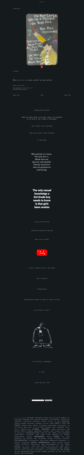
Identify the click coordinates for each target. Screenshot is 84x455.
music (31, 87)
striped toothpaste (22, 444)
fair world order (21, 427)
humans (31, 431)
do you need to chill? (42, 310)
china (45, 421)
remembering (54, 440)
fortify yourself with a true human (42, 268)
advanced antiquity (35, 418)
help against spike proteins (42, 126)
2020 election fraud (42, 222)
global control (42, 429)
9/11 (25, 418)
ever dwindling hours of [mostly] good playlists (42, 299)
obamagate (18, 438)
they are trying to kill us (46, 446)
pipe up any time (18, 85)
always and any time (42, 382)
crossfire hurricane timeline (42, 230)
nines (58, 437)
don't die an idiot (25, 87)
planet (51, 438)
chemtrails (37, 421)
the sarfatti (27, 446)
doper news (27, 425)
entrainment (63, 425)
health (24, 431)
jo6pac (67, 431)
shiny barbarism (41, 443)
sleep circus (57, 443)
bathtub (37, 419)
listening (30, 434)
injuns (46, 431)
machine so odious (61, 434)
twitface (30, 449)
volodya (53, 450)
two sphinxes (39, 449)
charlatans (28, 421)
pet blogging (41, 438)
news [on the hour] (42, 239)
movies (30, 437)
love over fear (43, 434)
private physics (62, 438)
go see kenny (42, 140)
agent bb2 (48, 418)
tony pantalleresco (38, 448)
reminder (63, 440)
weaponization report (42, 110)
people (30, 438)
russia (17, 443)
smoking (67, 442)
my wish (42, 372)
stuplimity (36, 444)
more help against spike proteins (42, 133)
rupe (68, 440)
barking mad (28, 419)
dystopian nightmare (48, 425)
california (55, 419)
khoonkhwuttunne (33, 433)
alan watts (56, 418)
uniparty (47, 449)
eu (69, 425)
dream (36, 425)
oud (25, 438)
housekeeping (42, 289)
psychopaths (21, 441)
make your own (23, 80)
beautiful (45, 419)
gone (54, 429)
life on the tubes (49, 433)
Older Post (67, 95)
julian (20, 433)
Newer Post (16, 95)
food (42, 427)
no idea (66, 437)
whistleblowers (27, 453)
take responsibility (51, 444)
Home (42, 95)
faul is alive (34, 427)
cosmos (24, 423)
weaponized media (28, 451)
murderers (40, 437)
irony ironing (55, 431)
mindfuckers (20, 437)
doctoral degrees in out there (41, 423)
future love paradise (55, 427)
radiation (44, 440)
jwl (24, 433)
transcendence (52, 448)
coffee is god (54, 421)
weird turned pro (44, 451)
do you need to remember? (42, 361)
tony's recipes (42, 278)
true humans (64, 448)
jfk (63, 431)
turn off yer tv (20, 449)
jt (15, 433)
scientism (26, 443)
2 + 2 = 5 (18, 418)
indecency (38, 431)
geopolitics (27, 429)
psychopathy (34, 440)
